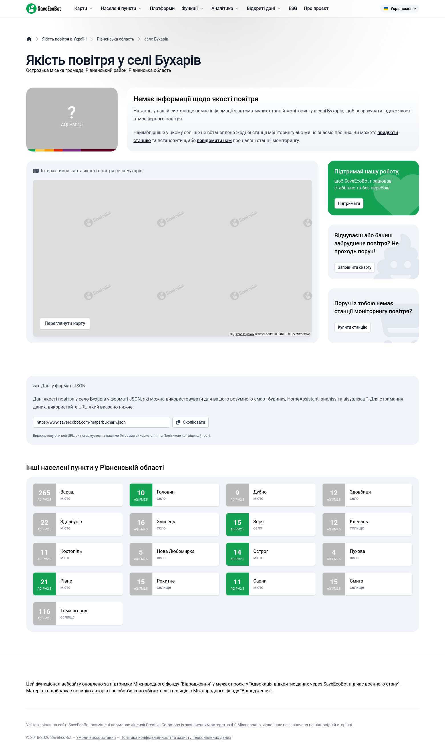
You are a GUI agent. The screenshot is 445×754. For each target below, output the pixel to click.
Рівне (89, 581)
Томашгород (89, 610)
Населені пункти (122, 8)
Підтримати (349, 203)
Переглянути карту (65, 324)
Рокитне (186, 581)
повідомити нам (214, 140)
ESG (293, 8)
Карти (84, 8)
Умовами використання (139, 436)
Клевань (379, 521)
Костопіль (89, 551)
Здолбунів (89, 521)
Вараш (89, 492)
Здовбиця (379, 492)
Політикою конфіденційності (187, 436)
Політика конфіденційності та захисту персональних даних (175, 737)
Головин (186, 492)
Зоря (282, 521)
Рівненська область (115, 39)
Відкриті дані (264, 8)
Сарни (282, 581)
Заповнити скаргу (355, 267)
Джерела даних (243, 334)
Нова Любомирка (186, 551)
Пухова (379, 551)
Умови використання (96, 737)
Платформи (162, 8)
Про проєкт (316, 8)
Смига (379, 581)
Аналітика (226, 8)
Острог (282, 551)
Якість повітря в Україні (64, 39)
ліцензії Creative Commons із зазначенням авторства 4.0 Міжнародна (196, 725)
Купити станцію (353, 327)
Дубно (282, 492)
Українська (399, 8)
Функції (193, 8)
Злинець (186, 521)
